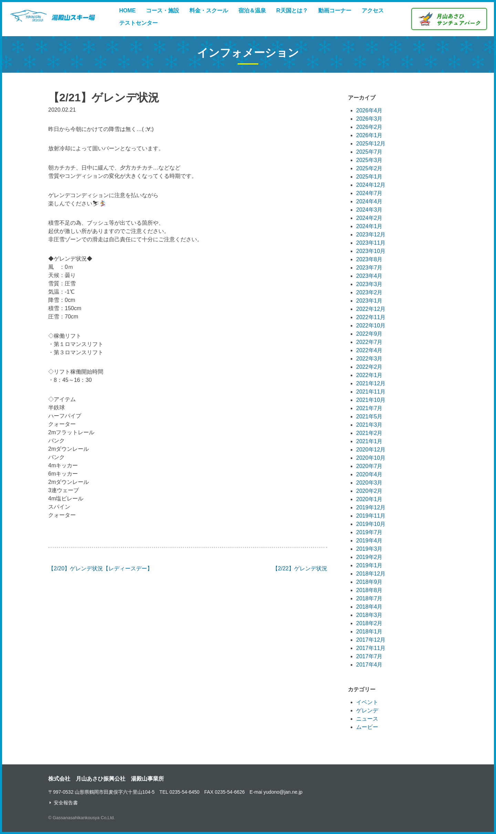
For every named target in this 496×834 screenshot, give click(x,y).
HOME (127, 10)
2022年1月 (369, 375)
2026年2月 (369, 127)
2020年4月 (369, 474)
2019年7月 (369, 532)
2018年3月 (369, 615)
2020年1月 (369, 499)
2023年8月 (369, 259)
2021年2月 (369, 433)
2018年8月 (369, 590)
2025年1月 (369, 177)
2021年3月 (369, 425)
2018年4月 (369, 607)
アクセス (373, 10)
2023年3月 (369, 284)
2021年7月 (369, 408)
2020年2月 (369, 491)
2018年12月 (370, 574)
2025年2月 (369, 168)
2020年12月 (370, 449)
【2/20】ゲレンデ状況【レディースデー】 (100, 568)
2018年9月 (369, 582)
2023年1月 (369, 301)
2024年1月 (369, 226)
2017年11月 (370, 648)
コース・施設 (162, 10)
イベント (367, 702)
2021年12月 (370, 383)
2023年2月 (369, 292)
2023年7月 (369, 268)
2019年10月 (370, 524)
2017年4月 (369, 665)
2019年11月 (370, 516)
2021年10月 (370, 400)
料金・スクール (208, 10)
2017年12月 (370, 640)
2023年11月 (370, 243)
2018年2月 (369, 623)
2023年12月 (370, 234)
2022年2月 (369, 367)
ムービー (367, 727)
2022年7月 (369, 342)
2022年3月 (369, 359)
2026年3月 (369, 119)
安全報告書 (66, 802)
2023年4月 (369, 276)
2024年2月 (369, 218)
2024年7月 (369, 193)
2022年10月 (370, 325)
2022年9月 (369, 334)
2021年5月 (369, 416)
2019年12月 (370, 507)
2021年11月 (370, 392)
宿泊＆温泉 (252, 10)
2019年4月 (369, 540)
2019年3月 (369, 549)
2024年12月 (370, 185)
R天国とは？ (292, 10)
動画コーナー (334, 10)
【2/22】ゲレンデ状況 (299, 568)
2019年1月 (369, 565)
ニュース (367, 719)
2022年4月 (369, 350)
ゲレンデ (367, 710)
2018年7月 (369, 598)
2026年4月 (369, 110)
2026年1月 (369, 135)
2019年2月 (369, 557)
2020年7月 (369, 466)
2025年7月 (369, 152)
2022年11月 (370, 317)
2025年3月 (369, 160)
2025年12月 (370, 143)
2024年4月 (369, 201)
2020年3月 (369, 483)
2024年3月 (369, 210)
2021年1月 (369, 441)
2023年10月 (370, 251)
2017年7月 (369, 656)
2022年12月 (370, 309)
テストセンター (138, 23)
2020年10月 (370, 458)
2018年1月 (369, 631)
